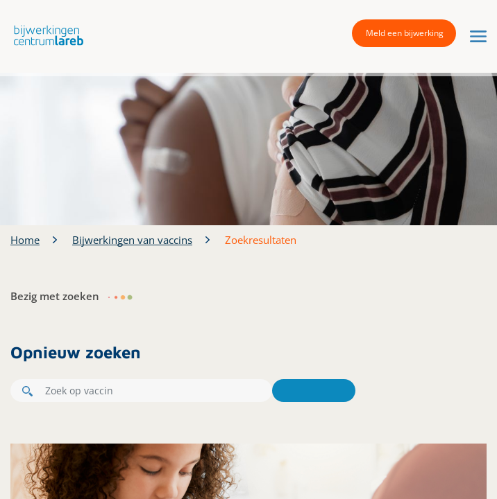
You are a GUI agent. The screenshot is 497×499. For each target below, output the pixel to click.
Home (25, 240)
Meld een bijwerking (405, 33)
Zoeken (313, 390)
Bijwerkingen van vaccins (132, 240)
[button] (45, 35)
